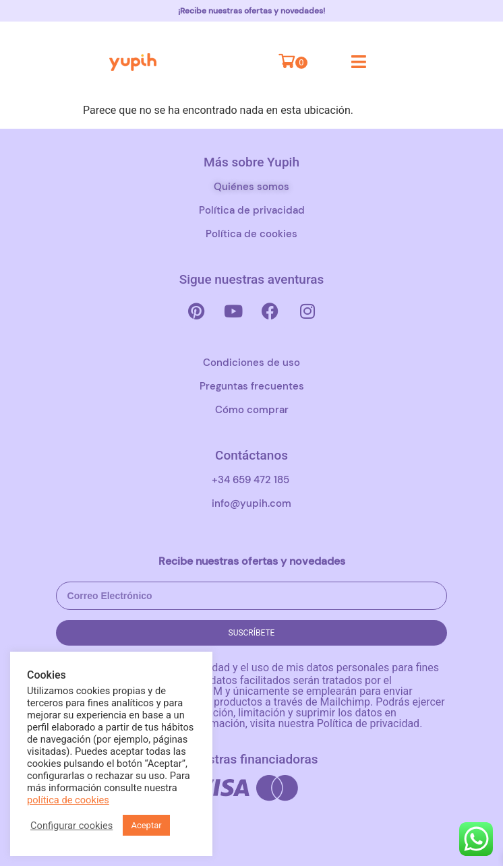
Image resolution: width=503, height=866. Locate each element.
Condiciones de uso (251, 362)
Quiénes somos (251, 186)
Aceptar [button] (146, 825)
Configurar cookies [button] (71, 825)
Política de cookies (251, 234)
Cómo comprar (252, 409)
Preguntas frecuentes (252, 386)
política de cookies (68, 800)
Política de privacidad (252, 210)
